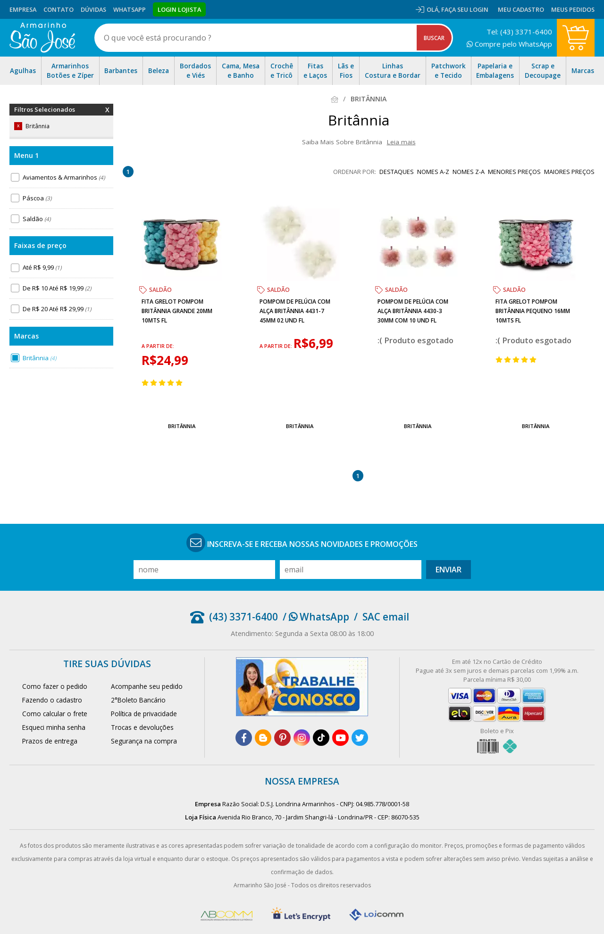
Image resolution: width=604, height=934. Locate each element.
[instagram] (302, 737)
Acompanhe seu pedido (147, 686)
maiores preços (569, 171)
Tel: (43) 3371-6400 (519, 31)
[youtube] (340, 737)
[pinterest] (282, 737)
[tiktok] (321, 737)
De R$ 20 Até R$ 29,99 (57, 309)
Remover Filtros (107, 115)
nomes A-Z (433, 171)
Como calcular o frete (54, 713)
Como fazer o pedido (54, 686)
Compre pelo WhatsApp (509, 44)
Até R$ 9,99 (42, 267)
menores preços (514, 171)
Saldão (36, 218)
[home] (42, 38)
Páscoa (37, 198)
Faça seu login (464, 9)
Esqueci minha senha (53, 727)
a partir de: (158, 346)
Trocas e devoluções (142, 727)
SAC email (385, 616)
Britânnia (39, 358)
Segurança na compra (144, 740)
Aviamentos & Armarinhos (64, 177)
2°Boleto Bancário (138, 699)
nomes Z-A (469, 171)
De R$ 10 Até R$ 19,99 (57, 288)
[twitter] (360, 737)
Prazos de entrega (49, 740)
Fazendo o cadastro (52, 699)
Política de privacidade (144, 713)
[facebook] (243, 737)
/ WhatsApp (316, 616)
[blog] (263, 737)
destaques (396, 171)
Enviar (448, 569)
